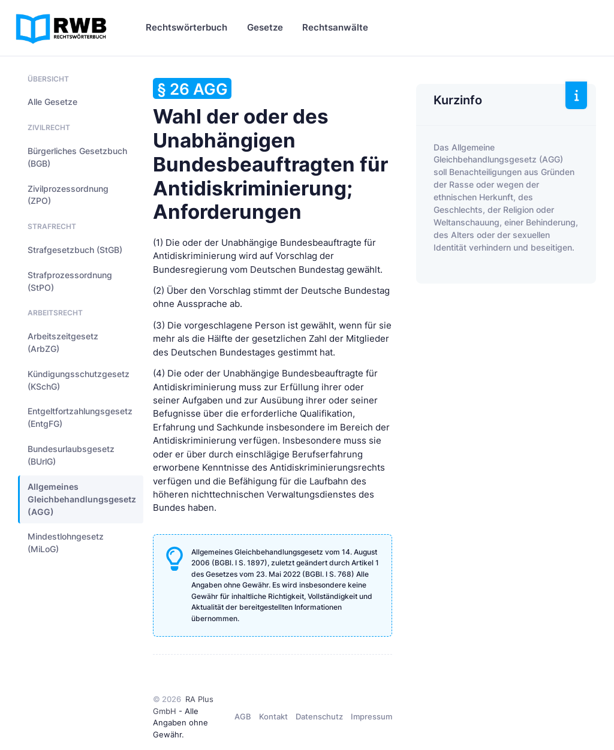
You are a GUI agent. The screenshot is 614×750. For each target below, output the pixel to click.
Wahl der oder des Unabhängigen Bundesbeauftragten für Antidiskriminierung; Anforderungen (270, 151)
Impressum (371, 716)
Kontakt (273, 716)
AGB (242, 716)
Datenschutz (319, 716)
